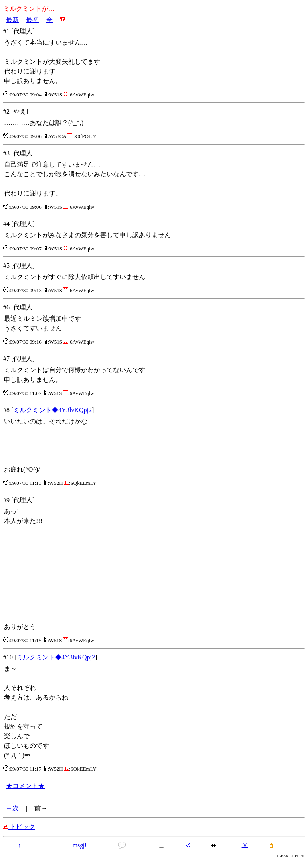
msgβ (80, 845)
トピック (19, 826)
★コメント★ (25, 785)
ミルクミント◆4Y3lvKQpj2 (52, 410)
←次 (12, 808)
